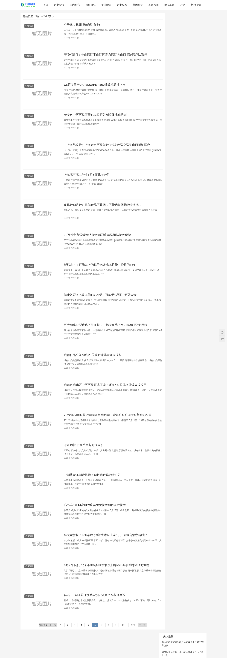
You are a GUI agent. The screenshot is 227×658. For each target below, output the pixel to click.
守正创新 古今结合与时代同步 (85, 452)
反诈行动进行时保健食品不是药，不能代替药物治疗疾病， (105, 208)
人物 (183, 4)
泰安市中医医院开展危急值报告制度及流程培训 (97, 117)
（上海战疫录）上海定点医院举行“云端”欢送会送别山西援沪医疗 (107, 149)
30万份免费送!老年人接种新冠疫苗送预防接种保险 (99, 239)
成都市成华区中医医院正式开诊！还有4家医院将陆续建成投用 (107, 391)
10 (118, 635)
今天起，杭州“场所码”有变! (83, 25)
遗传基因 (170, 4)
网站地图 (108, 650)
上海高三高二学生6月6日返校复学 (88, 178)
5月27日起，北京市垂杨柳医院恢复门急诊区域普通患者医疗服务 (107, 577)
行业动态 (122, 4)
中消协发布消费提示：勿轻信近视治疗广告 (94, 483)
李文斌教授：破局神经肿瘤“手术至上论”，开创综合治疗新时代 (107, 544)
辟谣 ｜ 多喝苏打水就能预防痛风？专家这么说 (96, 605)
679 (128, 635)
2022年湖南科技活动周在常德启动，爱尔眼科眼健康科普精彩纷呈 (108, 424)
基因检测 (154, 4)
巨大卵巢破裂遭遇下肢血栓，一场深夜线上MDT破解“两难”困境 (108, 330)
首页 (46, 4)
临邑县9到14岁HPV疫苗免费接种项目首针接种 (96, 513)
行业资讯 (59, 4)
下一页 (137, 635)
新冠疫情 (196, 4)
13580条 (39, 635)
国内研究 (75, 4)
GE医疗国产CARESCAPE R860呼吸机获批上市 (96, 86)
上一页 (48, 635)
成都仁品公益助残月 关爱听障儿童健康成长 (94, 361)
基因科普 (138, 4)
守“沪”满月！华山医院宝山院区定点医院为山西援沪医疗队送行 (107, 55)
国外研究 (91, 4)
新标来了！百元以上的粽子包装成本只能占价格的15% (101, 269)
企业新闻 (107, 4)
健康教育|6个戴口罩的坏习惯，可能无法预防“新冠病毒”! (103, 300)
